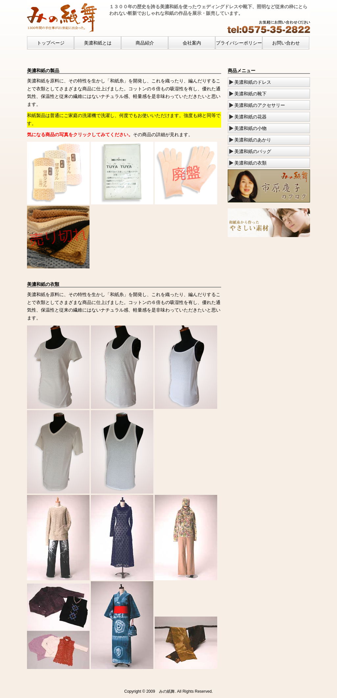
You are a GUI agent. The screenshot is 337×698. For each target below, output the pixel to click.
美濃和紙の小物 (250, 128)
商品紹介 (145, 43)
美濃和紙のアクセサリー (259, 105)
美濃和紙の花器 (250, 116)
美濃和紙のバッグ (252, 151)
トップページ (51, 43)
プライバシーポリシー (239, 43)
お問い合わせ (286, 43)
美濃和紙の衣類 (250, 163)
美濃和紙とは (98, 43)
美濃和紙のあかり (252, 139)
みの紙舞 (167, 691)
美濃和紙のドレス (252, 82)
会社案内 (192, 43)
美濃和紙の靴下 (250, 93)
